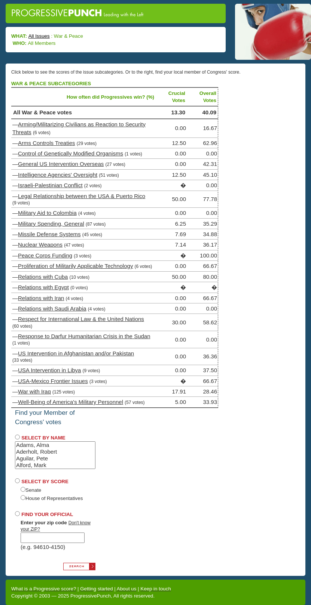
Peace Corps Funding (45, 255)
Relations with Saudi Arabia (52, 308)
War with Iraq (34, 391)
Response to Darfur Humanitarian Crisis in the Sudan (84, 336)
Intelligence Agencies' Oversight (57, 175)
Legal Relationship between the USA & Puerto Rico (81, 196)
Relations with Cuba (43, 277)
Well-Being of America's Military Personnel (70, 402)
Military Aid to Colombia (47, 213)
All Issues (39, 36)
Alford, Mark (55, 465)
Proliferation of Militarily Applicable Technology (75, 266)
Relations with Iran (41, 298)
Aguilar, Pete (55, 458)
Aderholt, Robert (55, 451)
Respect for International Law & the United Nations (81, 319)
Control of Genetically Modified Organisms (70, 153)
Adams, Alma (55, 445)
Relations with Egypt (43, 287)
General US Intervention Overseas (61, 164)
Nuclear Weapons (40, 244)
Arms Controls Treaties (46, 143)
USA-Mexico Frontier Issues (53, 381)
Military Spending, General (51, 223)
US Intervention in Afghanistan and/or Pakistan (76, 353)
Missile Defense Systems (49, 234)
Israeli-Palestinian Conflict (50, 185)
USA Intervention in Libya (49, 370)
